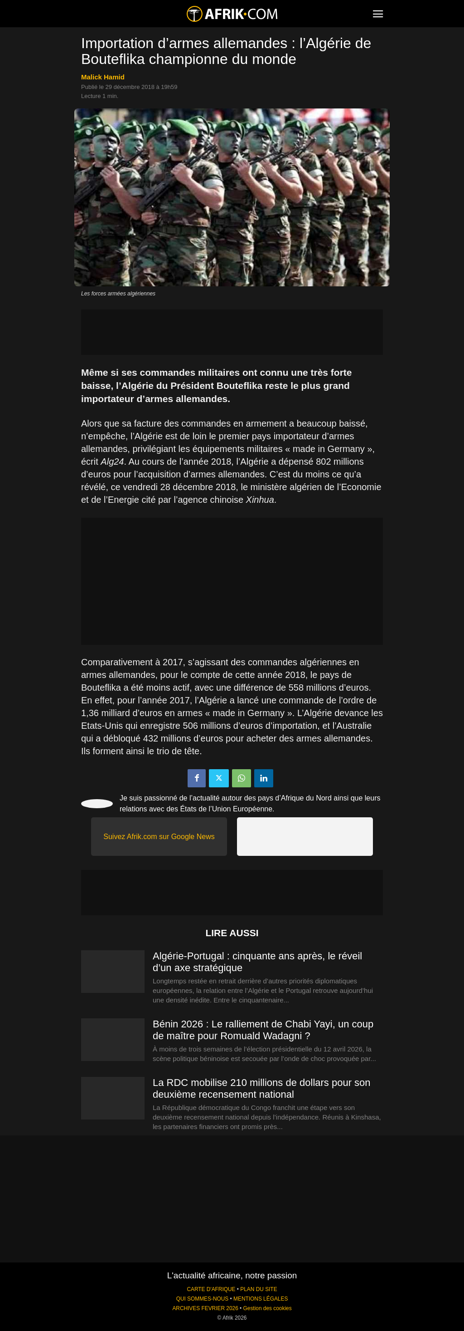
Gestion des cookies (267, 1308)
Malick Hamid (103, 77)
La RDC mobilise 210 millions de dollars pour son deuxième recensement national (262, 1088)
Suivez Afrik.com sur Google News (158, 836)
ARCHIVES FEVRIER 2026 (205, 1308)
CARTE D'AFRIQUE (211, 1289)
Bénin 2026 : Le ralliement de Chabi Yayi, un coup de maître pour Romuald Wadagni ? (263, 1029)
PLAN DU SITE (258, 1289)
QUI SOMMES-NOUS (202, 1299)
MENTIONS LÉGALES (260, 1299)
